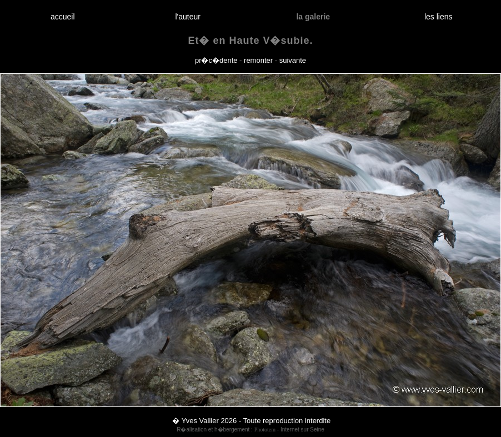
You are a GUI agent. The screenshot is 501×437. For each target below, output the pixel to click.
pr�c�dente (216, 60)
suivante (292, 60)
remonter (258, 60)
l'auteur (188, 16)
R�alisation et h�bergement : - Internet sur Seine (250, 429)
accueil (62, 16)
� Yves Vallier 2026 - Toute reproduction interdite (251, 420)
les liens (438, 16)
